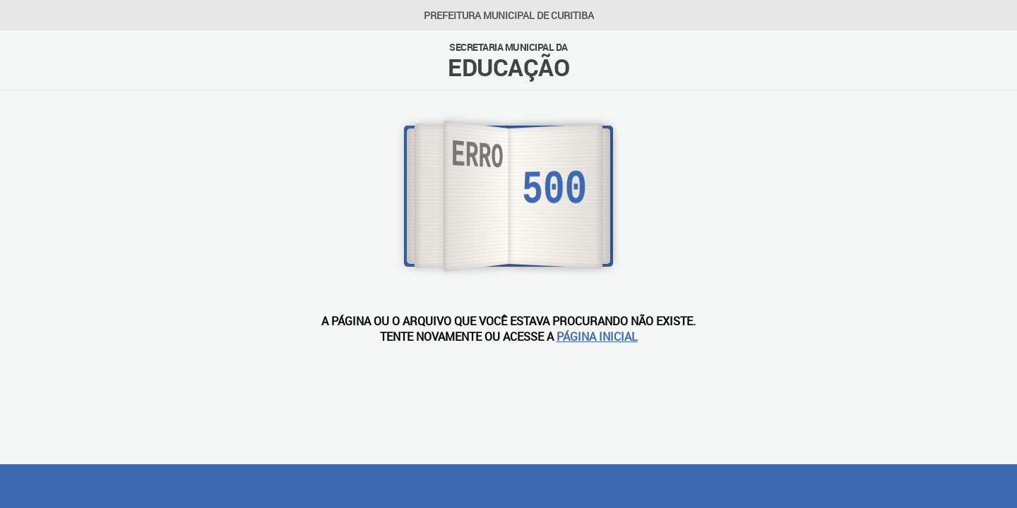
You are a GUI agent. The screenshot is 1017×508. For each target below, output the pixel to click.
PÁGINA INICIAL (597, 336)
